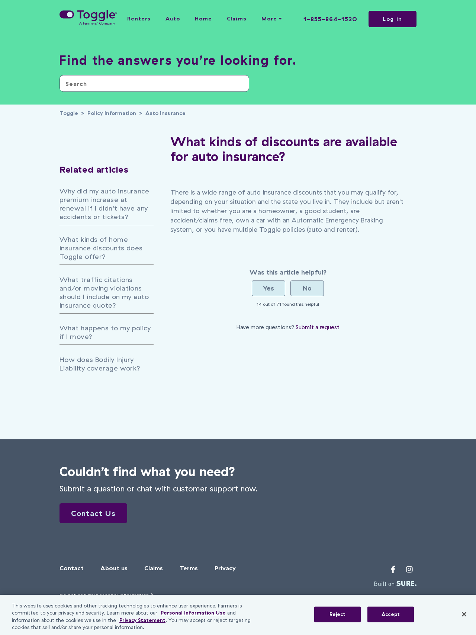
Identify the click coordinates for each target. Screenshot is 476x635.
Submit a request (318, 327)
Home (203, 18)
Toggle (69, 113)
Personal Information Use (193, 613)
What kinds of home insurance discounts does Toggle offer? (101, 248)
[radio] (268, 288)
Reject (337, 614)
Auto (172, 18)
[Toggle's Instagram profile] (409, 570)
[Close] (464, 614)
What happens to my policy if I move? (105, 332)
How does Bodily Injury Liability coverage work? (100, 363)
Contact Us (101, 514)
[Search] (154, 83)
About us (114, 569)
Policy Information (111, 113)
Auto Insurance (165, 113)
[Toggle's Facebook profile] (393, 570)
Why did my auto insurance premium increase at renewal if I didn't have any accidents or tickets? (104, 204)
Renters (139, 18)
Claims (237, 18)
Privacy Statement (142, 620)
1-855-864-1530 (330, 19)
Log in (392, 19)
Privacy (225, 569)
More (271, 18)
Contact (72, 569)
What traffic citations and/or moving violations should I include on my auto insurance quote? (104, 292)
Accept (391, 614)
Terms (189, 569)
